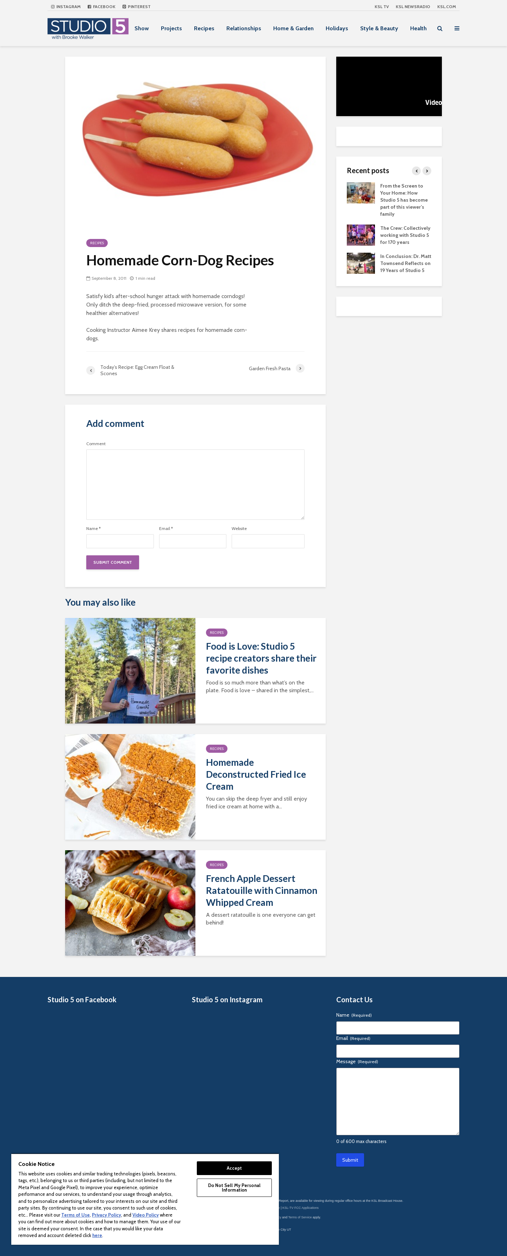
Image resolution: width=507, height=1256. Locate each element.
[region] (145, 1199)
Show (141, 28)
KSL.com (446, 6)
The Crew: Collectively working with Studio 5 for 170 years (405, 235)
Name (93, 528)
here (97, 1235)
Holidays (337, 28)
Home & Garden (293, 28)
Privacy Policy (106, 1215)
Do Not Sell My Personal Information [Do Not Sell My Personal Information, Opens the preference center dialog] (234, 1187)
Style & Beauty (379, 28)
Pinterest (137, 6)
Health (418, 28)
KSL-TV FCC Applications (300, 1208)
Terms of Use (75, 1215)
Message (357, 1061)
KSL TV (382, 6)
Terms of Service (300, 1217)
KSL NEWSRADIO (413, 6)
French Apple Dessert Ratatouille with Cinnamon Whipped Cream (261, 890)
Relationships (243, 28)
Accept (234, 1168)
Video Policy (145, 1215)
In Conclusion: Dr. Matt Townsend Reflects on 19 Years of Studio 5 (405, 263)
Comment (96, 444)
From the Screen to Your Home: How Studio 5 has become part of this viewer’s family (404, 200)
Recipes (204, 28)
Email (166, 528)
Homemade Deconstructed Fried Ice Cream (256, 774)
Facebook (101, 6)
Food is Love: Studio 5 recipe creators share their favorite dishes (261, 658)
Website (239, 528)
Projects (171, 28)
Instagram (66, 6)
